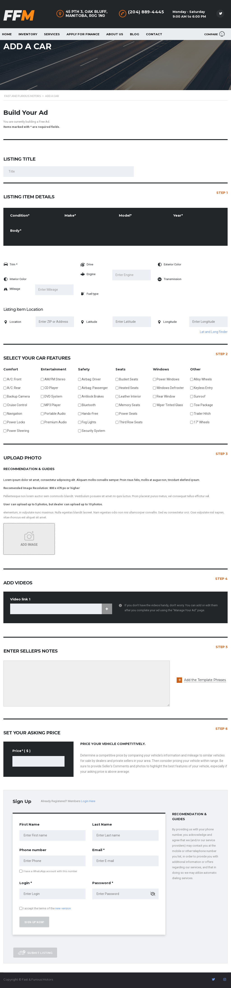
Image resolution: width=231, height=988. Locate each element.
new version (63, 908)
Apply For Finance (83, 34)
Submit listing (35, 952)
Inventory (27, 34)
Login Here (88, 801)
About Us (114, 34)
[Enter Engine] (131, 275)
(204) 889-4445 (146, 11)
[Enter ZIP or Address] (55, 321)
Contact (154, 34)
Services (52, 34)
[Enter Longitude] (208, 321)
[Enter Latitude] (132, 321)
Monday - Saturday (189, 12)
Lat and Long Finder (214, 332)
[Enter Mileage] (54, 289)
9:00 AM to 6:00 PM (189, 16)
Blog (134, 34)
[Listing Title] (68, 171)
